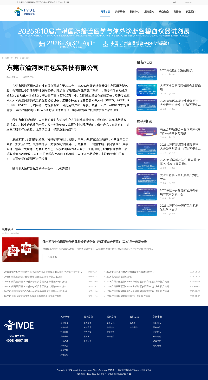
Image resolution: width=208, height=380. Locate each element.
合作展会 (134, 327)
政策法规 (157, 336)
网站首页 (105, 11)
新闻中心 (134, 11)
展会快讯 (157, 323)
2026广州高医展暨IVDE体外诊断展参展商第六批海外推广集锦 (35, 291)
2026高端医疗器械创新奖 (119, 276)
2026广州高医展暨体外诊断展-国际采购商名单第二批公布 (33, 276)
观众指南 (164, 11)
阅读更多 (52, 257)
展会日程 (111, 323)
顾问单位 (26, 58)
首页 (17, 58)
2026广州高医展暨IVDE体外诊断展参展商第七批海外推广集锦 (137, 286)
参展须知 (87, 341)
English (188, 2)
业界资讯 (157, 332)
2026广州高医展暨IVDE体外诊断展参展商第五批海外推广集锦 (137, 291)
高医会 (177, 11)
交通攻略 (111, 332)
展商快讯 (157, 327)
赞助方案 (87, 327)
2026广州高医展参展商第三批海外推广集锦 (128, 296)
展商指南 (149, 11)
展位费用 (87, 323)
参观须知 (111, 327)
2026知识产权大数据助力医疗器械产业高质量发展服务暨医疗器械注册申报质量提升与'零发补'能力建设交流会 (44, 272)
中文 (175, 2)
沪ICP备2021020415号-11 (119, 374)
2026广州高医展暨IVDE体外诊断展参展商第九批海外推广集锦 (137, 281)
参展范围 (64, 350)
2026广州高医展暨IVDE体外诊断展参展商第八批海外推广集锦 (35, 286)
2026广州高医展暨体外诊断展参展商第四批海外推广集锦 (32, 296)
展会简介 (64, 323)
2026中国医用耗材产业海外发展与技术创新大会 (130, 272)
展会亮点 (64, 345)
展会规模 (64, 336)
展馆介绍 (64, 355)
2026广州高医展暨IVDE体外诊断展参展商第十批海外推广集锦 (35, 281)
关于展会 (120, 11)
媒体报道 (157, 341)
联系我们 (190, 11)
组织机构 (64, 327)
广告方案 (87, 332)
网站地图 (157, 345)
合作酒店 (111, 336)
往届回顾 (64, 332)
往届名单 (64, 341)
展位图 (87, 336)
